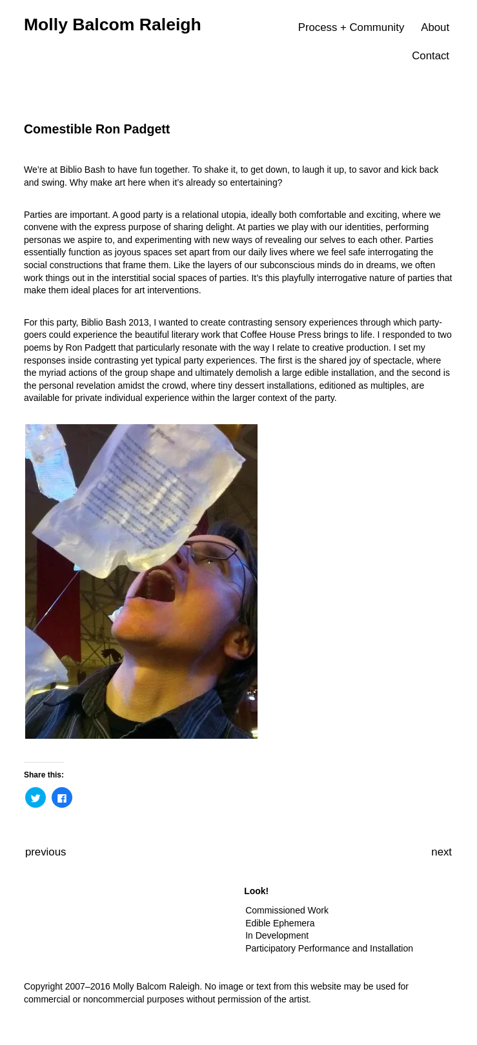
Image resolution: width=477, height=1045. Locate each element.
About (435, 27)
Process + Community (351, 27)
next (441, 852)
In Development (277, 935)
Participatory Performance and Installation (329, 948)
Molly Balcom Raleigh (112, 24)
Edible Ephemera (279, 923)
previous (45, 852)
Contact (430, 56)
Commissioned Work (287, 910)
